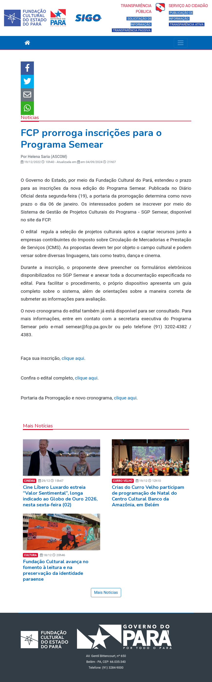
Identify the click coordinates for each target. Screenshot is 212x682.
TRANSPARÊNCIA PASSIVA (131, 30)
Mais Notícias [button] (106, 592)
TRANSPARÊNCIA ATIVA (187, 24)
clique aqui (73, 358)
